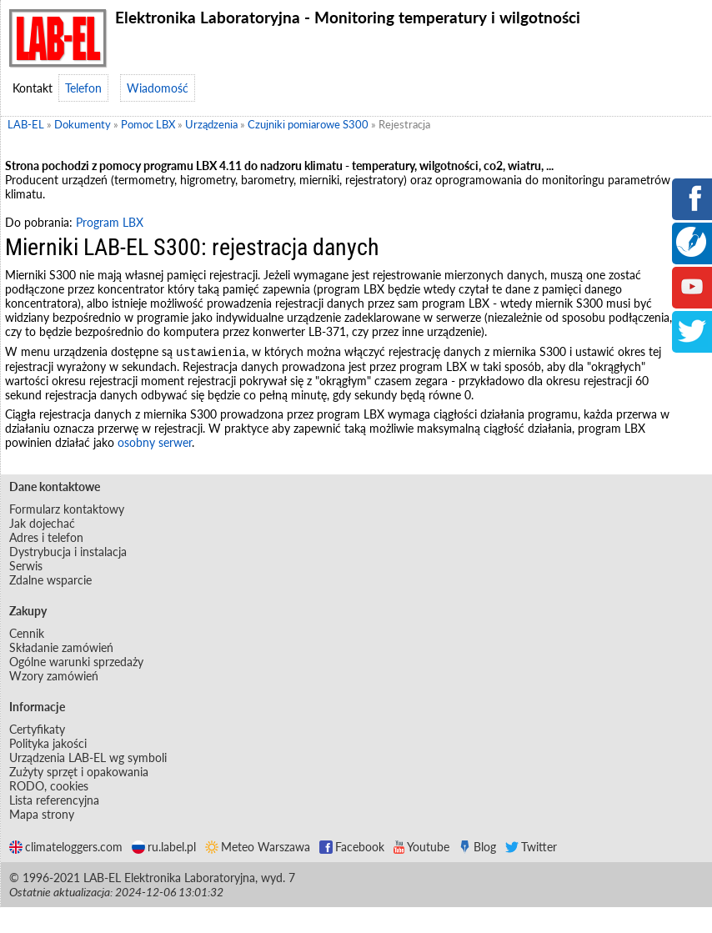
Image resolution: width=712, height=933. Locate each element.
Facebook (351, 847)
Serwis (26, 566)
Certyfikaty (37, 730)
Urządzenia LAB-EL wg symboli (88, 758)
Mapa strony (41, 815)
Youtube (421, 847)
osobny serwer (155, 443)
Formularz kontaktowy (66, 510)
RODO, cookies (48, 787)
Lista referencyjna (54, 801)
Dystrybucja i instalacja (68, 552)
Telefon (83, 88)
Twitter (531, 847)
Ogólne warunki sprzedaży (76, 662)
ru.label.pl (164, 847)
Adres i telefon (46, 538)
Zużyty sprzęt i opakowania (78, 772)
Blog (477, 847)
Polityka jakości (48, 744)
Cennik (26, 634)
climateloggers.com (66, 847)
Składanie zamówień (61, 648)
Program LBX (109, 222)
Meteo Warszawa (257, 847)
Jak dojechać (42, 524)
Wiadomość (157, 88)
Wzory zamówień (53, 677)
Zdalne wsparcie (50, 581)
